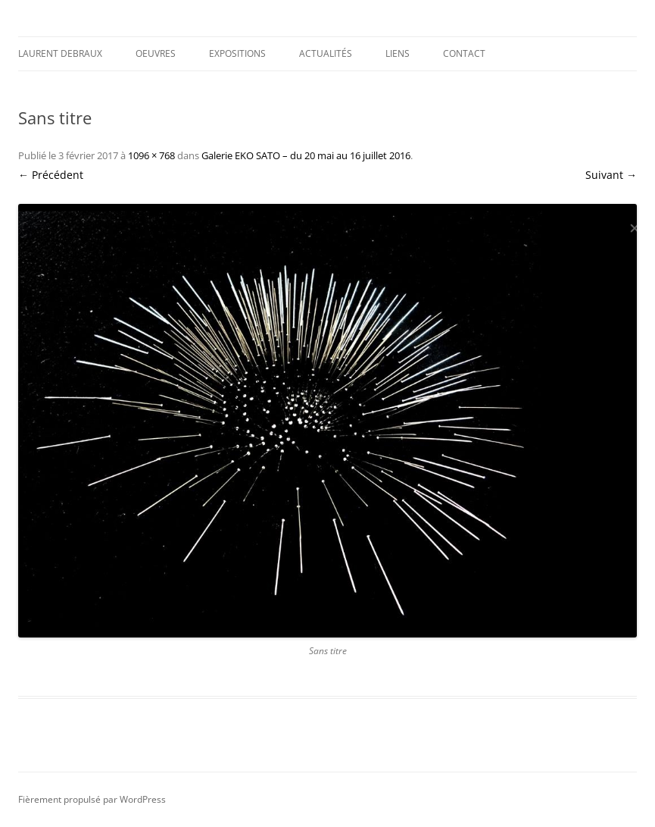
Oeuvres (156, 53)
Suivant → (611, 175)
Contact (464, 53)
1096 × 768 (151, 155)
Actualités (325, 53)
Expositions (237, 53)
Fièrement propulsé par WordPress (92, 799)
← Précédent (50, 175)
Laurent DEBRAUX (60, 53)
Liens (397, 53)
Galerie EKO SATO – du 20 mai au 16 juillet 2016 (305, 155)
